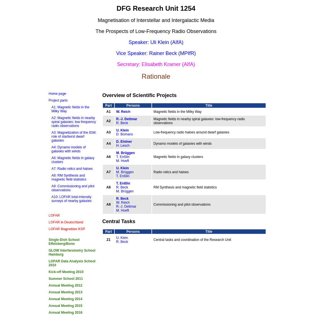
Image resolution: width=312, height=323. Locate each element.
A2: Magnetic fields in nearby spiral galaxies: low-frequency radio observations (73, 122)
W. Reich (123, 112)
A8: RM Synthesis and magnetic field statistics (68, 177)
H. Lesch (122, 146)
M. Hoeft (122, 161)
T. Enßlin (122, 157)
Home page (57, 94)
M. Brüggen (125, 153)
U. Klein (122, 130)
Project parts (58, 100)
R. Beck (122, 123)
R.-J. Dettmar (126, 119)
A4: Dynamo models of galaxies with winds (68, 149)
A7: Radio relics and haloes (72, 169)
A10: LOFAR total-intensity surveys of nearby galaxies (71, 199)
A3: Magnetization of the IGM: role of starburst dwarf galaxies (73, 136)
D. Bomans (124, 134)
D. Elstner (124, 142)
